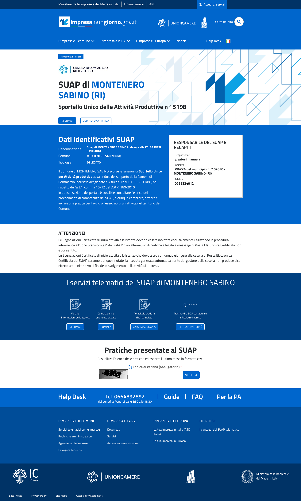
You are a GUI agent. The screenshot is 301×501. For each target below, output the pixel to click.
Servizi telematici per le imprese (79, 429)
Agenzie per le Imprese (73, 443)
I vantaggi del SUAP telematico (219, 429)
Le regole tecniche (70, 450)
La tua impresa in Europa (169, 441)
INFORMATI (67, 121)
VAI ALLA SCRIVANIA (144, 327)
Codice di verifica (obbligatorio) (157, 366)
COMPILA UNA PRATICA (96, 121)
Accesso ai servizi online (122, 443)
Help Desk (213, 40)
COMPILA (106, 327)
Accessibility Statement (89, 496)
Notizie (181, 40)
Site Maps (61, 496)
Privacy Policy (39, 496)
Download (113, 429)
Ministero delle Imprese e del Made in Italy (88, 4)
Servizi (111, 436)
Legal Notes (15, 496)
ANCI (152, 4)
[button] (74, 41)
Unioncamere (134, 4)
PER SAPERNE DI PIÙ (190, 327)
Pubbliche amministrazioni (75, 436)
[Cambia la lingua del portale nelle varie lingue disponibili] (228, 41)
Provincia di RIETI (71, 56)
